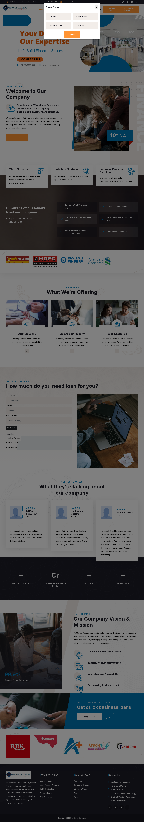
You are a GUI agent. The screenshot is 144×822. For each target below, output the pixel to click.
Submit (72, 34)
